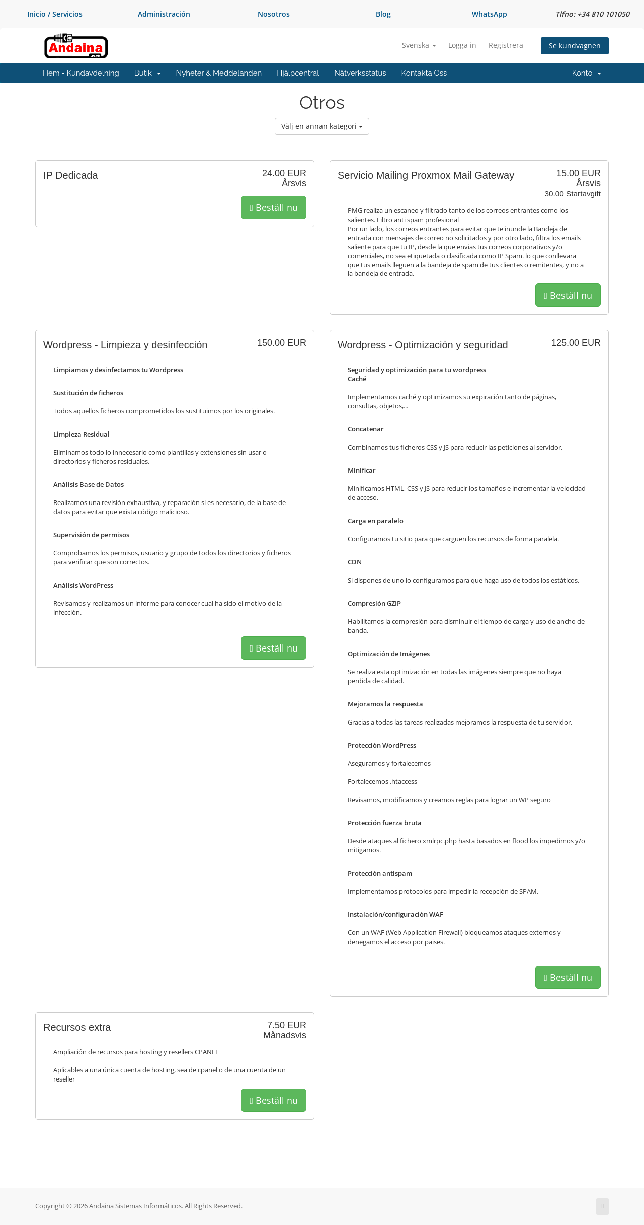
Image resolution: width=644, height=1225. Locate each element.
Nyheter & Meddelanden (219, 73)
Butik (147, 73)
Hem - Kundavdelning (81, 73)
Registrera (506, 45)
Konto (586, 73)
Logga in (462, 45)
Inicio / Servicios (55, 14)
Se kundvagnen (575, 45)
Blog (383, 14)
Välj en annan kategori (322, 126)
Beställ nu (274, 207)
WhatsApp (489, 14)
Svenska (419, 45)
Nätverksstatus (360, 73)
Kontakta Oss (424, 73)
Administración (164, 14)
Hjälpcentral (298, 73)
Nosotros (274, 14)
